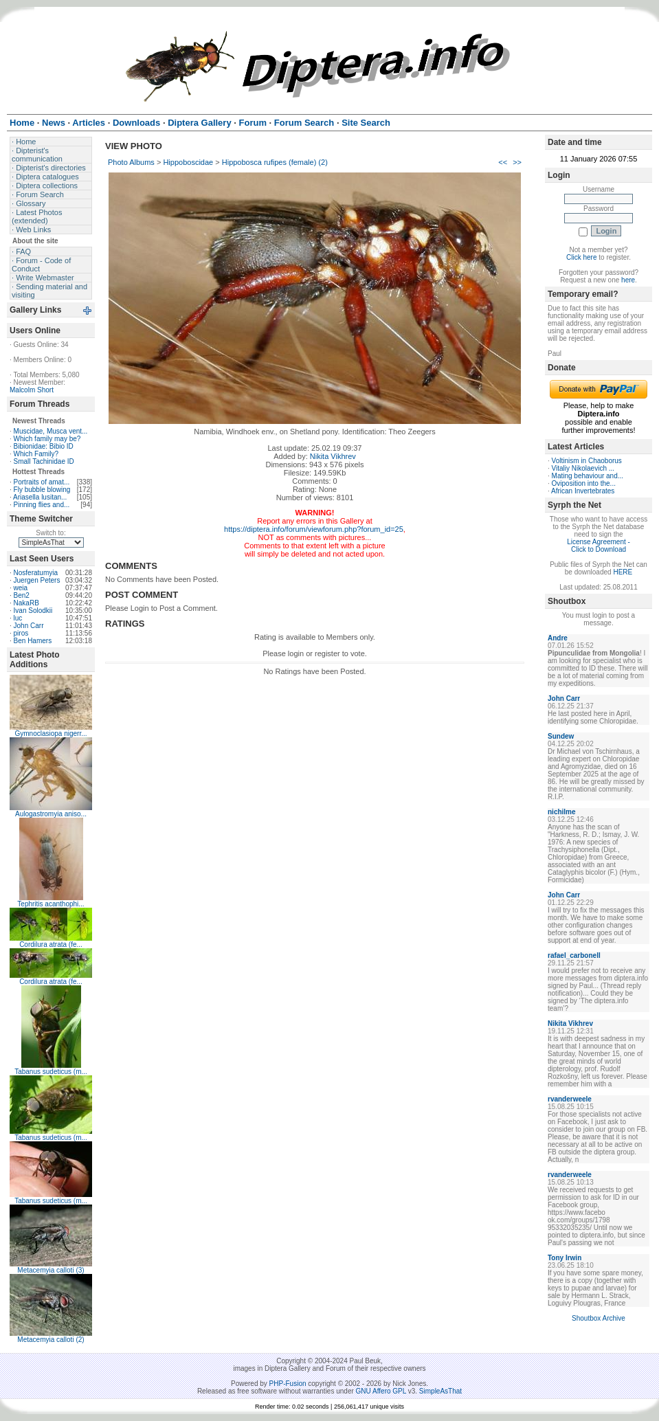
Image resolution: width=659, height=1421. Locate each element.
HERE (622, 572)
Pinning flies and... (42, 504)
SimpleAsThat (440, 1391)
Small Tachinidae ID (44, 461)
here (628, 280)
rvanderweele (570, 1099)
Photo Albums (131, 162)
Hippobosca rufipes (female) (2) (275, 162)
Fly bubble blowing (42, 489)
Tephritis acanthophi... (50, 904)
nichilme (562, 812)
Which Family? (36, 454)
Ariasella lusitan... (40, 497)
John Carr (29, 625)
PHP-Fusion (287, 1383)
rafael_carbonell (574, 955)
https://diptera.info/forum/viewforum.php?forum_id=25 (313, 529)
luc (18, 618)
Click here (581, 257)
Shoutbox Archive (598, 1318)
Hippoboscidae (188, 162)
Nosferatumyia (36, 573)
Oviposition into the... (584, 483)
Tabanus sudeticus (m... (50, 1071)
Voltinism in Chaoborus (587, 461)
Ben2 (22, 595)
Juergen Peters (37, 580)
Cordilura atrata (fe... (50, 944)
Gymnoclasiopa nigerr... (50, 733)
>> (517, 162)
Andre (558, 638)
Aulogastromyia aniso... (51, 814)
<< (502, 162)
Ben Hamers (33, 641)
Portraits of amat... (42, 482)
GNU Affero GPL (381, 1391)
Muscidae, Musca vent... (51, 431)
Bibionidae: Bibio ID (44, 446)
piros (21, 633)
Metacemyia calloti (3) (50, 1270)
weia (21, 588)
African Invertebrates (582, 491)
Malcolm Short (32, 390)
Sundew (561, 736)
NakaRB (26, 603)
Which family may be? (47, 439)
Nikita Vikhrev (333, 456)
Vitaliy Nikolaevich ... (583, 468)
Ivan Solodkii (33, 610)
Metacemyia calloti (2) (50, 1339)
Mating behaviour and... (588, 476)
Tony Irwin (564, 1258)
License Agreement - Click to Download (598, 545)
